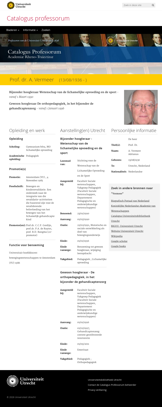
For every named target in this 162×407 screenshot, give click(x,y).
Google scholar (119, 241)
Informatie (30, 30)
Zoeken (46, 30)
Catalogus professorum (38, 18)
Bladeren (12, 30)
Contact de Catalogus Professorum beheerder (112, 384)
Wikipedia (116, 236)
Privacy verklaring (97, 389)
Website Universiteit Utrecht (127, 231)
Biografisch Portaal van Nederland (130, 201)
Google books (118, 246)
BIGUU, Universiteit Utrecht (127, 226)
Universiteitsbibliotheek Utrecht (105, 379)
